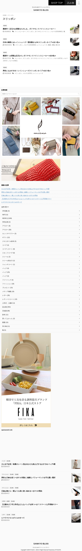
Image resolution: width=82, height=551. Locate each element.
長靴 (53, 45)
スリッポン (30, 31)
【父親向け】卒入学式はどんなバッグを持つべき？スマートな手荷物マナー (26, 199)
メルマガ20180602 (30, 45)
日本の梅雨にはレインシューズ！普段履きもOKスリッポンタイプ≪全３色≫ (31, 42)
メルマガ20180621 (56, 31)
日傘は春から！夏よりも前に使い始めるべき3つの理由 (19, 195)
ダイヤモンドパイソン (42, 31)
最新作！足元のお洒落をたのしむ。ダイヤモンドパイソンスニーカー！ (29, 29)
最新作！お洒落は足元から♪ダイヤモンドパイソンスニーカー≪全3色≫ (29, 56)
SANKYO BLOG (41, 10)
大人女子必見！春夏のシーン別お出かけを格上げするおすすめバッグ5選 (25, 189)
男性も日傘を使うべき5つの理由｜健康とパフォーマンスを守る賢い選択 (25, 192)
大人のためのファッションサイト (41, 547)
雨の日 (58, 45)
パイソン (49, 58)
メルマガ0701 (27, 73)
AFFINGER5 (58, 550)
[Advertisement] (40, 445)
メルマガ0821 (13, 61)
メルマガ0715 (57, 58)
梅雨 (49, 45)
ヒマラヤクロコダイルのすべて (11, 202)
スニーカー (22, 31)
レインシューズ (42, 45)
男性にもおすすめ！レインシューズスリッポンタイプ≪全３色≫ (27, 71)
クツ (16, 31)
